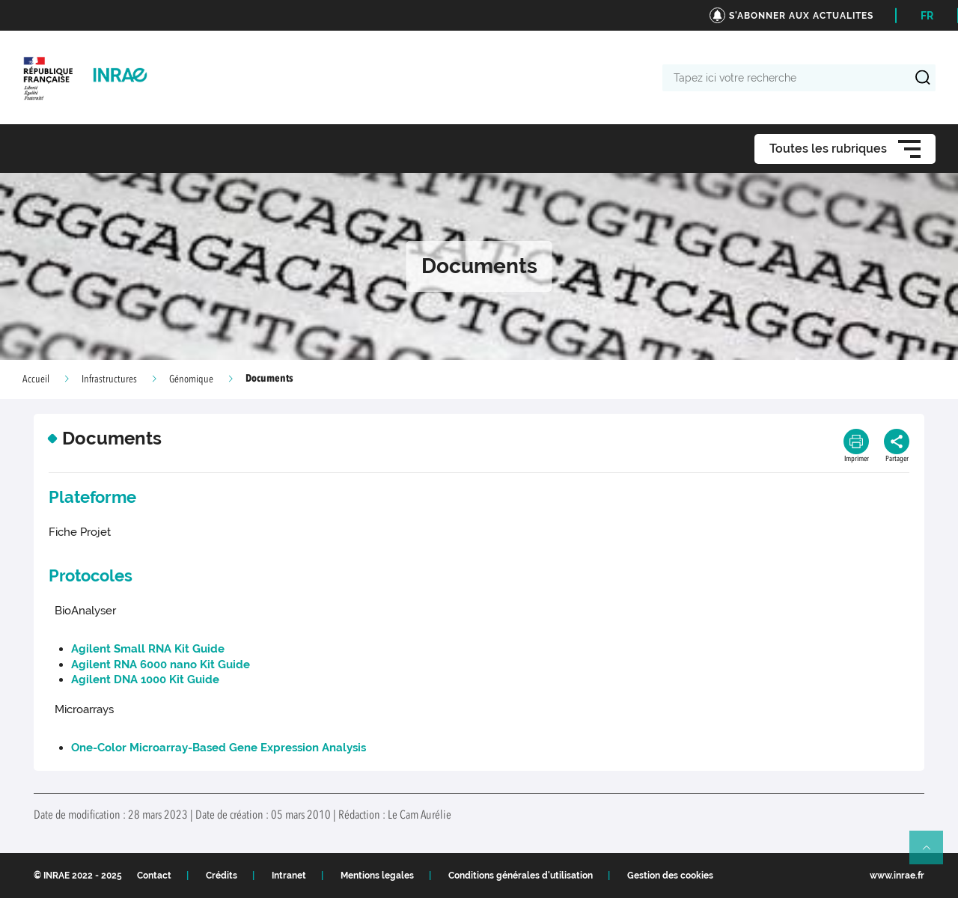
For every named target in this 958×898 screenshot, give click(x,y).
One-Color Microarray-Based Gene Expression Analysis (218, 747)
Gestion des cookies (670, 875)
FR (927, 16)
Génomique (191, 379)
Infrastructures (109, 379)
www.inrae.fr (897, 875)
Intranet (289, 875)
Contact (154, 875)
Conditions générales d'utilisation (520, 875)
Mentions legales (377, 875)
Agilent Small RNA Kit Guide (148, 649)
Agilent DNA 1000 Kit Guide (145, 679)
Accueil (35, 379)
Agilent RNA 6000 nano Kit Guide (160, 664)
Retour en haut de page (932, 853)
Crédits (221, 875)
